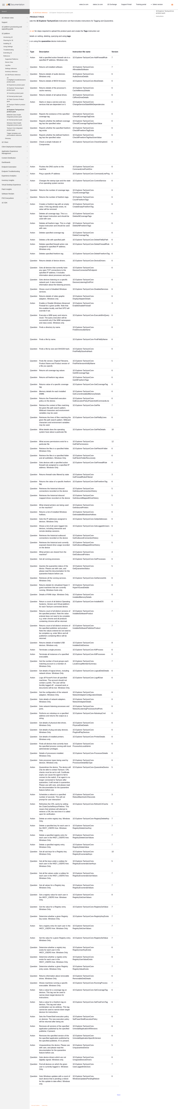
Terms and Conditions (65, 1105)
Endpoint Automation (15, 167)
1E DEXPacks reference (16, 75)
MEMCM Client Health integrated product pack (14, 116)
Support (15, 22)
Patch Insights (15, 189)
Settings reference (16, 69)
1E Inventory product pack (15, 93)
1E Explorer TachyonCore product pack (15, 111)
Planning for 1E (15, 40)
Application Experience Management (15, 152)
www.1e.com (83, 4)
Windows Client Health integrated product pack (14, 124)
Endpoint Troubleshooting (15, 171)
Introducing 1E (8, 37)
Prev (35, 1095)
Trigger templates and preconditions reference (14, 134)
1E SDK (15, 202)
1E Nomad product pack (14, 96)
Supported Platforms (11, 59)
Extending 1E (15, 53)
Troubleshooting (15, 50)
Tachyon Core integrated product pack (14, 129)
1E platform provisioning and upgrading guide (15, 28)
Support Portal (126, 4)
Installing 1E (15, 44)
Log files (7, 65)
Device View (9, 62)
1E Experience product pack (16, 85)
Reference (15, 56)
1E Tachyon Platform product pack (16, 105)
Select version (157, 4)
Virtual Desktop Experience (15, 184)
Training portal (141, 4)
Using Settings (15, 47)
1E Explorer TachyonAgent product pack (15, 89)
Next (148, 1095)
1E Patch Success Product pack (15, 100)
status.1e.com (98, 4)
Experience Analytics (15, 176)
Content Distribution (15, 158)
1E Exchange (112, 4)
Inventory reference (16, 72)
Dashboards (15, 162)
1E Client (15, 142)
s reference (69, 12)
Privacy (57, 1105)
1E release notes (15, 18)
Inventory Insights (15, 180)
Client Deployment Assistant (15, 146)
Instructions (159, 16)
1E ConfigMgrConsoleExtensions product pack (16, 80)
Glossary (8, 138)
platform (48, 12)
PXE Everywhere (15, 198)
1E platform (15, 33)
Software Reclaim (15, 194)
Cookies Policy (74, 1105)
